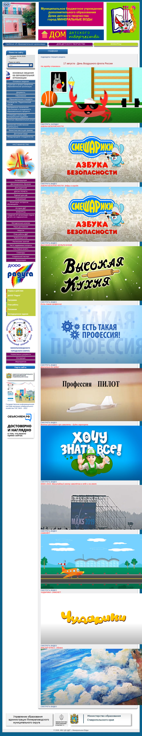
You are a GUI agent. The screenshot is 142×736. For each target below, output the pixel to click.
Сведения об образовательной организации (25, 44)
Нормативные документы (21, 354)
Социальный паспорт (20, 256)
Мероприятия (20, 362)
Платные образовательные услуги (21, 120)
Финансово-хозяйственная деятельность (18, 126)
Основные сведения (21, 81)
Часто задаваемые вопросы (21, 245)
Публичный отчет (21, 238)
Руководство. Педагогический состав (19, 103)
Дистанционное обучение (21, 184)
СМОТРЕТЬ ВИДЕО (49, 184)
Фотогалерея (21, 260)
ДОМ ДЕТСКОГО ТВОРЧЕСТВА (71, 44)
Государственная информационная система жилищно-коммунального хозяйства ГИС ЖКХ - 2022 (20, 406)
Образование (20, 96)
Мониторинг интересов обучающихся (18, 203)
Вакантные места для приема (21, 130)
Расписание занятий (21, 242)
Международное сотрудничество (20, 137)
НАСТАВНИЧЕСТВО (21, 144)
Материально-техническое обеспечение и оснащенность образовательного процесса (19, 109)
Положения (12, 309)
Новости (20, 230)
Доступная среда (21, 134)
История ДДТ (21, 208)
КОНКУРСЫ (116, 44)
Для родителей (21, 188)
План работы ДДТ (21, 234)
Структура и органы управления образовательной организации (20, 85)
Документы (20, 92)
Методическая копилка (21, 223)
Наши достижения (21, 227)
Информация (21, 199)
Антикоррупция (21, 180)
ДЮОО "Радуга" (14, 295)
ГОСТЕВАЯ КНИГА (20, 249)
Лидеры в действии (15, 291)
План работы (13, 305)
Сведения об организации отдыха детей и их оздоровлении (20, 216)
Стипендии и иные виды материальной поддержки (17, 116)
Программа (12, 300)
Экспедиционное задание (18, 314)
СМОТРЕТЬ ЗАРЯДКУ (50, 124)
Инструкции (20, 358)
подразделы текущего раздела (53, 57)
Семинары (21, 253)
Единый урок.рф (20, 195)
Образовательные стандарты (21, 99)
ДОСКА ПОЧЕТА (20, 191)
